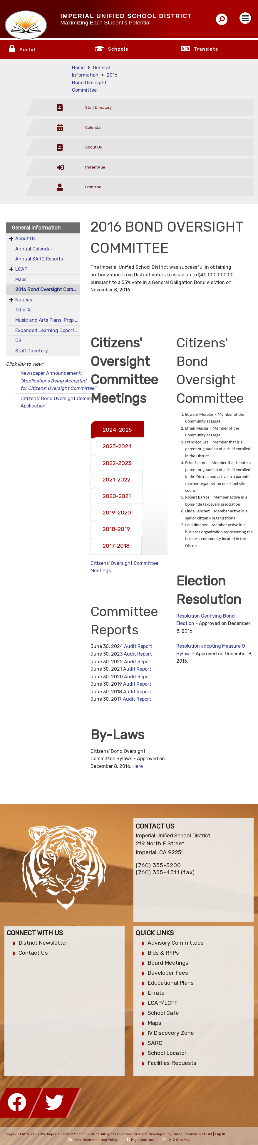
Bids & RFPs (163, 952)
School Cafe (163, 1012)
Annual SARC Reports (39, 259)
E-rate (156, 992)
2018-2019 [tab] (116, 529)
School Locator (167, 1053)
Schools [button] (118, 49)
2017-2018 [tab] (116, 545)
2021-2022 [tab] (116, 479)
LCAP (21, 269)
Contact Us (33, 952)
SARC (155, 1043)
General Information (36, 228)
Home (78, 67)
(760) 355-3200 (158, 865)
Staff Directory (31, 351)
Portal (27, 49)
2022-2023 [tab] (117, 463)
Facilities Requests (172, 1063)
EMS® (207, 1134)
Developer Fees (168, 972)
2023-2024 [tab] (117, 446)
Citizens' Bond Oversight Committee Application (61, 402)
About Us (25, 238)
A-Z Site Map (176, 1140)
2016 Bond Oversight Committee (95, 82)
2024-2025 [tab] (117, 429)
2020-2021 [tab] (117, 496)
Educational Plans (171, 982)
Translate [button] (206, 49)
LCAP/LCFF (162, 1002)
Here (138, 766)
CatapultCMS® (184, 1134)
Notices (23, 300)
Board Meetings (168, 962)
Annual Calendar (33, 249)
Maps (20, 279)
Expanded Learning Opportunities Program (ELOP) (47, 330)
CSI (19, 340)
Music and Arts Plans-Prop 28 (47, 320)
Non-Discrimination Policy (93, 1140)
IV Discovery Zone (171, 1032)
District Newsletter (43, 942)
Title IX (23, 310)
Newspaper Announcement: (58, 380)
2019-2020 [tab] (117, 512)
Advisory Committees (176, 942)
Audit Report (138, 646)
